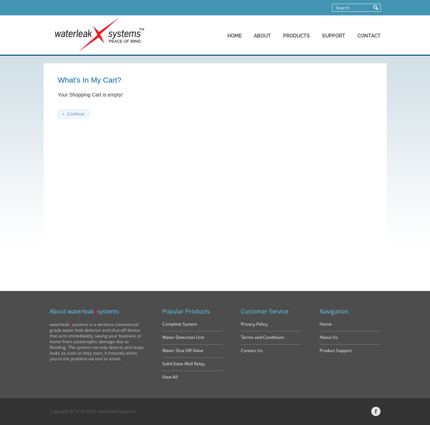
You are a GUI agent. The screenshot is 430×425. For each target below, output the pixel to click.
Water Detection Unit (183, 337)
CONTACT (369, 36)
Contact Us (252, 350)
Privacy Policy (254, 324)
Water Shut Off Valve (182, 350)
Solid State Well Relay (183, 364)
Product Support (336, 350)
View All (170, 377)
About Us (329, 337)
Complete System (179, 324)
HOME (234, 36)
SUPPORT (333, 36)
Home (326, 324)
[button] (73, 114)
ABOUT (262, 36)
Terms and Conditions (262, 337)
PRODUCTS (296, 36)
